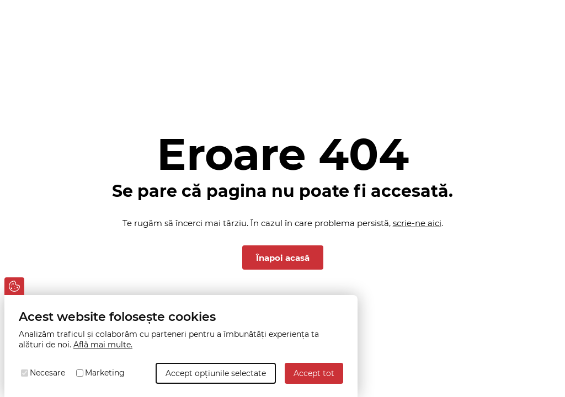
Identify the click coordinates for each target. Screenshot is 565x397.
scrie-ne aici (417, 223)
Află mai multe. (102, 345)
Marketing (105, 373)
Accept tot (314, 373)
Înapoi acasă (283, 258)
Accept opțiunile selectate (216, 373)
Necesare (47, 373)
